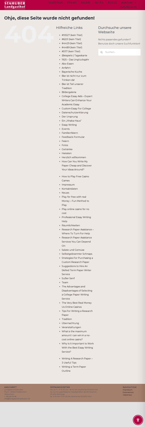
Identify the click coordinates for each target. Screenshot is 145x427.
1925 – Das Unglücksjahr (75, 59)
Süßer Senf (68, 278)
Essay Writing (69, 125)
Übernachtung (70, 323)
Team (65, 282)
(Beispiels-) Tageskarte (74, 55)
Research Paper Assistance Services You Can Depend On (77, 241)
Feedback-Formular (73, 137)
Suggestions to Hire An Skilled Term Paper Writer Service (76, 270)
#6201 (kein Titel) (71, 39)
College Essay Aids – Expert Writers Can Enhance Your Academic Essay (77, 100)
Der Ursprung (70, 116)
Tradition (67, 319)
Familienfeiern (70, 133)
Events (66, 129)
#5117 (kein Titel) (71, 51)
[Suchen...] (119, 52)
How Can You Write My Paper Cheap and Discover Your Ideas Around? (77, 165)
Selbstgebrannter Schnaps (77, 254)
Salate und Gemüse (73, 250)
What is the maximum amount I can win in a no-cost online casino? (76, 335)
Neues (65, 192)
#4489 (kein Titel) (72, 47)
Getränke (67, 149)
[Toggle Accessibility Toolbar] (138, 420)
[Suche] (101, 52)
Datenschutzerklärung (75, 112)
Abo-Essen (68, 63)
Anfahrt (66, 67)
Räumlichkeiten (71, 225)
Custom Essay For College (76, 108)
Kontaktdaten (70, 188)
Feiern (65, 141)
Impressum (68, 184)
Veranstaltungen (71, 327)
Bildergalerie (69, 92)
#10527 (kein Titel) (72, 35)
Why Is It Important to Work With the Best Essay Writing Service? (78, 347)
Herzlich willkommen (74, 157)
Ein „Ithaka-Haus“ (71, 120)
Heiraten (67, 153)
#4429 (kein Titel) (72, 43)
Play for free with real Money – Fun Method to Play (75, 201)
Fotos (65, 145)
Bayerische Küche (72, 71)
